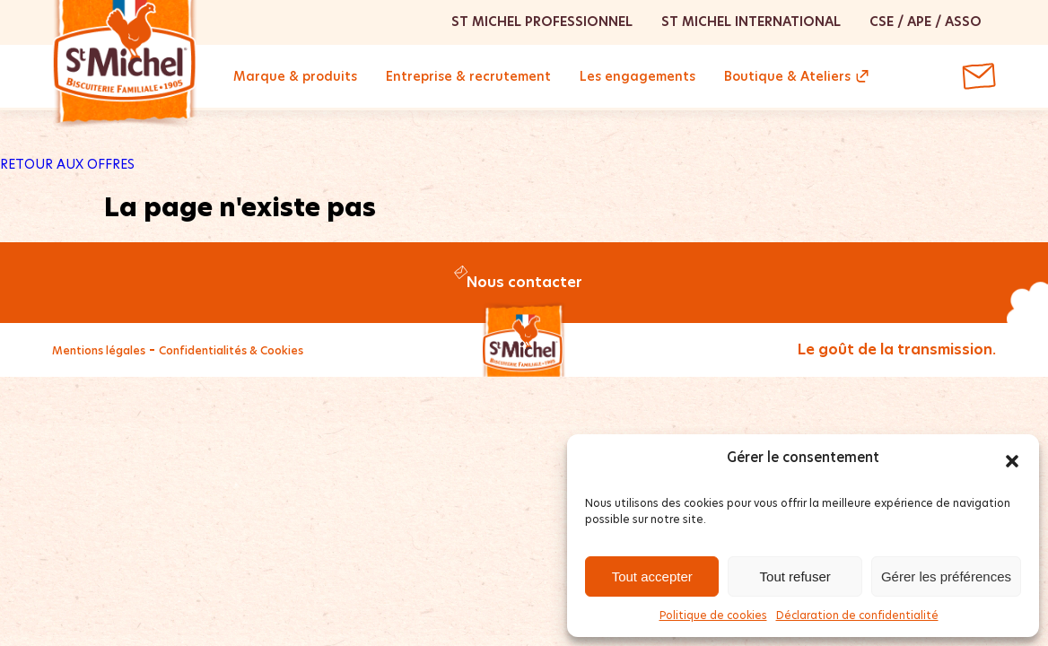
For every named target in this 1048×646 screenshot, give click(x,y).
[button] (1012, 458)
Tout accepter (652, 576)
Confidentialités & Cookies (231, 350)
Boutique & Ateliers (787, 76)
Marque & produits (295, 76)
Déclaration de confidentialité (857, 615)
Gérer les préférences (946, 576)
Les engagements (637, 76)
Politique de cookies (713, 615)
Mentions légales (98, 350)
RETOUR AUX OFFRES (67, 164)
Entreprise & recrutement (468, 76)
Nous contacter (524, 282)
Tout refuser (795, 576)
